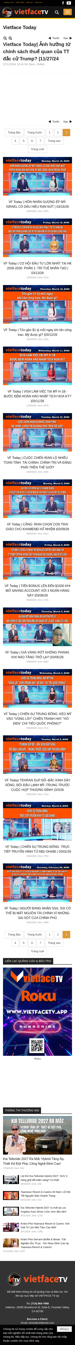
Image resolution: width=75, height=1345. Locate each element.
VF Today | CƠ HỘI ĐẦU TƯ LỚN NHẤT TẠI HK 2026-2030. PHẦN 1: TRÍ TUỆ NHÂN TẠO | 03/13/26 (37, 268)
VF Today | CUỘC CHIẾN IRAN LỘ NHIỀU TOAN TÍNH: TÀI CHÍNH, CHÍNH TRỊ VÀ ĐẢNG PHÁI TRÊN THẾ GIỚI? (37, 462)
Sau (65, 38)
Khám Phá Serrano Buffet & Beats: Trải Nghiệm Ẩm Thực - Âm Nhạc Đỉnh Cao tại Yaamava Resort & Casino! (45, 1243)
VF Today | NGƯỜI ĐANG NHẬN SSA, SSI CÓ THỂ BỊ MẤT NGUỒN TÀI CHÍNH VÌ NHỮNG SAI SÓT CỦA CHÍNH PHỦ (37, 913)
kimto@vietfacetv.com (41, 1322)
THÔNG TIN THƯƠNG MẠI (22, 1110)
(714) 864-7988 (40, 1303)
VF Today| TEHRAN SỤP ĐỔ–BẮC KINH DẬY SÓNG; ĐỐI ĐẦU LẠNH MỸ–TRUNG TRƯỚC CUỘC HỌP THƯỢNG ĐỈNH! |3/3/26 (37, 785)
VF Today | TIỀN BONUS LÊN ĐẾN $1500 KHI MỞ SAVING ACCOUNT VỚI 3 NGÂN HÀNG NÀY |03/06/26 (37, 590)
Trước (55, 38)
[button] (67, 12)
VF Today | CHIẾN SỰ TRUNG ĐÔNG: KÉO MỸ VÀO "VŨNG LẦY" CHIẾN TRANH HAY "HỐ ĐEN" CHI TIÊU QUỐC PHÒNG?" (37, 718)
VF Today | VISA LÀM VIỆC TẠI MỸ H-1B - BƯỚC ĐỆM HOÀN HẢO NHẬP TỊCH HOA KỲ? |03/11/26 (37, 396)
